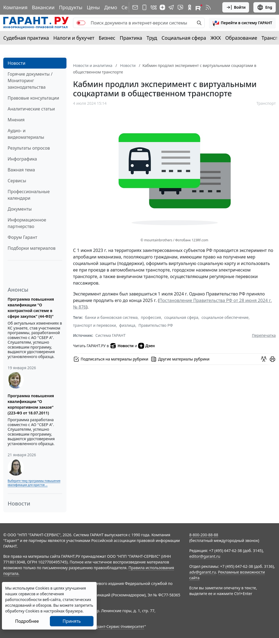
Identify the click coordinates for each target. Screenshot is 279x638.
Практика (131, 38)
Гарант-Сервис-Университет (118, 626)
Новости (16, 63)
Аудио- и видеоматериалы (26, 134)
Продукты (70, 7)
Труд (152, 38)
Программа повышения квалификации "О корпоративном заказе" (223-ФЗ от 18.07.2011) (31, 404)
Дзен (146, 346)
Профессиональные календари (29, 195)
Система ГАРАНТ (110, 335)
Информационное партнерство (27, 223)
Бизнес (107, 38)
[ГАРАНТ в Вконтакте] (153, 7)
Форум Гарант (22, 237)
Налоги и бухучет (74, 38)
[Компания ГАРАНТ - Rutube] (199, 7)
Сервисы (17, 181)
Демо (110, 7)
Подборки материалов (32, 248)
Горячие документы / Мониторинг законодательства (30, 80)
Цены (93, 7)
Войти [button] (236, 7)
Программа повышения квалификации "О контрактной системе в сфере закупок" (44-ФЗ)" (31, 308)
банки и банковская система (111, 317)
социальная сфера (181, 317)
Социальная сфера (184, 38)
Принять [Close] (72, 621)
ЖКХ (216, 38)
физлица (127, 325)
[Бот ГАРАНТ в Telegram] (180, 7)
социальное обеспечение (225, 317)
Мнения (16, 120)
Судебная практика (26, 38)
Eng (264, 7)
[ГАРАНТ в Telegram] (171, 7)
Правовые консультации (33, 98)
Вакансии (43, 7)
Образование (241, 38)
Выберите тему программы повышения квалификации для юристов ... (34, 483)
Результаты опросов (29, 148)
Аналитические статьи (31, 109)
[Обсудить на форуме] (263, 359)
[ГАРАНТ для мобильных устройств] (144, 7)
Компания (15, 7)
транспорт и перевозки (94, 325)
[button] (242, 23)
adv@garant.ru (202, 572)
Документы (20, 209)
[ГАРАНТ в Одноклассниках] (189, 7)
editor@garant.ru (204, 556)
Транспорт (266, 103)
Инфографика (22, 159)
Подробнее (27, 621)
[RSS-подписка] (208, 7)
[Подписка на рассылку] (135, 7)
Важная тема (21, 170)
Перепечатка (264, 335)
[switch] (81, 23)
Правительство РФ (155, 325)
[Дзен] (162, 7)
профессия (151, 317)
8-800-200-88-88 (203, 534)
